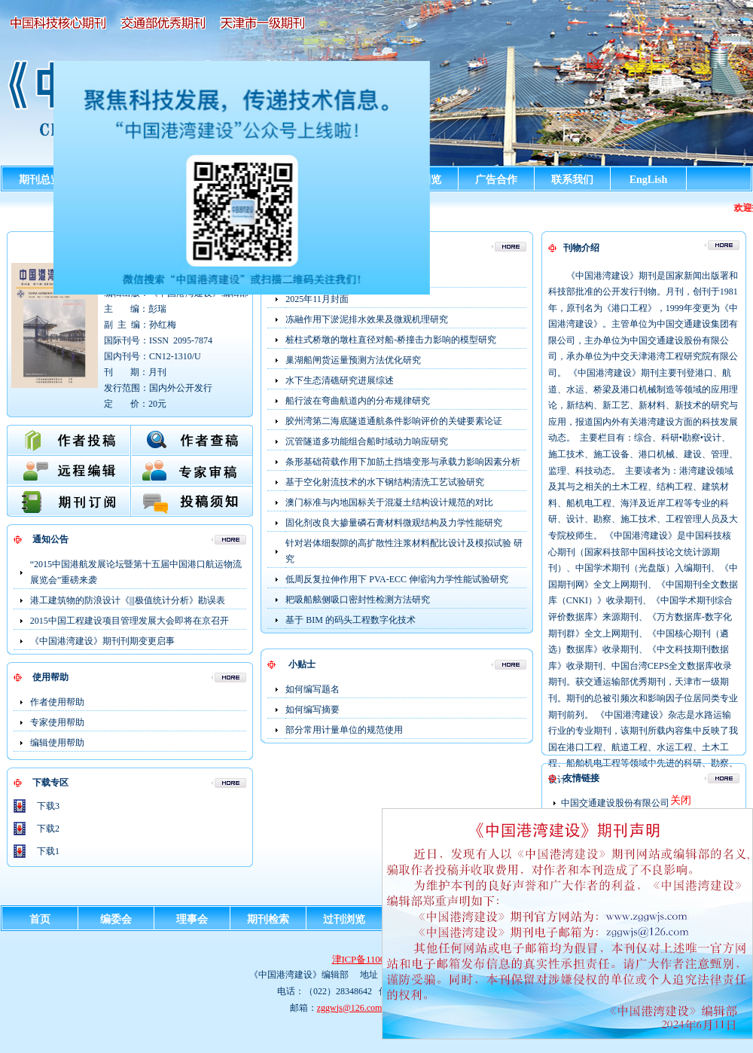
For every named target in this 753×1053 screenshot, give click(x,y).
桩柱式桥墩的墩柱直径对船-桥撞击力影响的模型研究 (390, 339)
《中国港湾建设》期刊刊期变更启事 (102, 641)
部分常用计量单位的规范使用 (344, 730)
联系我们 (572, 179)
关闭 (680, 800)
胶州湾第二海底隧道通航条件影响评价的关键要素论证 (393, 421)
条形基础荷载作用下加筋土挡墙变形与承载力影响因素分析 (402, 461)
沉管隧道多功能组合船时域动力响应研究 (366, 441)
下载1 (48, 851)
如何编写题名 (312, 689)
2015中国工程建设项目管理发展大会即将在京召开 (129, 620)
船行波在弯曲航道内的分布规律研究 (357, 400)
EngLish (649, 179)
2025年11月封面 (317, 299)
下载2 (48, 828)
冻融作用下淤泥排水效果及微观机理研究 (366, 319)
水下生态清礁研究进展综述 (339, 380)
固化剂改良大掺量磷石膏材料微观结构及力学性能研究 (393, 522)
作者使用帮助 (57, 702)
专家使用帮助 (57, 722)
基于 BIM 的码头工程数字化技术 (350, 620)
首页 (39, 919)
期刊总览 (40, 179)
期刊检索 (268, 919)
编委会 (116, 919)
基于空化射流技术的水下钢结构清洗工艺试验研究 (384, 482)
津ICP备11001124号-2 (377, 959)
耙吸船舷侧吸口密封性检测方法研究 (357, 599)
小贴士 (302, 664)
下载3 (48, 806)
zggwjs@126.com (350, 1008)
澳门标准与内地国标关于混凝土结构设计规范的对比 (389, 502)
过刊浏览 (344, 919)
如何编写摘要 (312, 709)
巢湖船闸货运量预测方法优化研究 (353, 360)
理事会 (192, 919)
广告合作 (496, 179)
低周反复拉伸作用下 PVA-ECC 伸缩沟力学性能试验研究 (396, 579)
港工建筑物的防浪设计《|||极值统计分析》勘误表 (127, 600)
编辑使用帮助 (57, 742)
